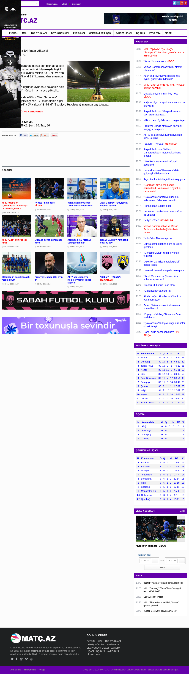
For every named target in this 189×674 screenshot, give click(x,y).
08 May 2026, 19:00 (44, 284)
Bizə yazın (76, 4)
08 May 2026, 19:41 (77, 247)
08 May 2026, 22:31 (77, 210)
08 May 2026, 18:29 (110, 284)
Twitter (174, 3)
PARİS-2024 (79, 33)
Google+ (181, 3)
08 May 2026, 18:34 (77, 287)
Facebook (178, 3)
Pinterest (185, 3)
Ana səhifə (15, 669)
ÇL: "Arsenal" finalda (153, 597)
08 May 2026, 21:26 (11, 247)
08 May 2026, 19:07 (11, 284)
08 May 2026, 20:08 (44, 247)
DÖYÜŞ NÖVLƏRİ (60, 33)
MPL (24, 33)
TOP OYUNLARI (39, 33)
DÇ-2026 (140, 33)
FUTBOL (13, 33)
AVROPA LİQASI (124, 33)
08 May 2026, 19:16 (110, 247)
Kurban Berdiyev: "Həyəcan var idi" (160, 611)
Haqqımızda (51, 4)
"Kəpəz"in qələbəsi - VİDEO (151, 546)
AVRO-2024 (154, 33)
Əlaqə (64, 4)
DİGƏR (168, 33)
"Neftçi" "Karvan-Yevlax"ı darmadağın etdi (163, 583)
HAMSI (182, 511)
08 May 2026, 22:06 (110, 210)
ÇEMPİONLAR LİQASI (100, 33)
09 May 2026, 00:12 (11, 212)
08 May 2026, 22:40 (44, 210)
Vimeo (26, 659)
